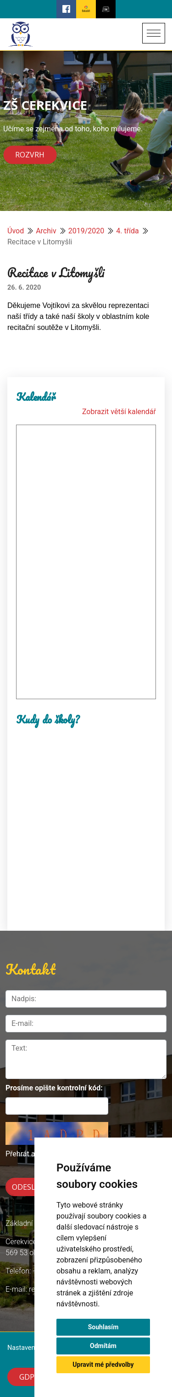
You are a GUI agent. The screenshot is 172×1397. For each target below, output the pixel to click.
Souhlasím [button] (103, 1327)
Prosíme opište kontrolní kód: (54, 1088)
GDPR (29, 1377)
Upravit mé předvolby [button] (102, 1364)
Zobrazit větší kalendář (119, 411)
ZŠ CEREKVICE (45, 104)
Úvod (15, 231)
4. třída (127, 231)
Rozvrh (29, 155)
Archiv (46, 231)
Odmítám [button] (103, 1345)
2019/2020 (86, 231)
